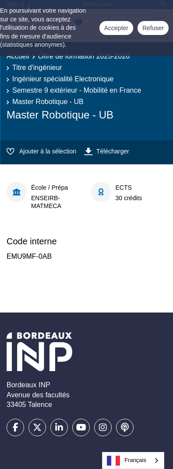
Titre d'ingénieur (37, 67)
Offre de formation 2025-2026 (84, 56)
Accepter (116, 27)
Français (126, 460)
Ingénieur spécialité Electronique (62, 79)
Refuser (153, 27)
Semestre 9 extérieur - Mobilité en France (76, 90)
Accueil (18, 56)
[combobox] (133, 460)
